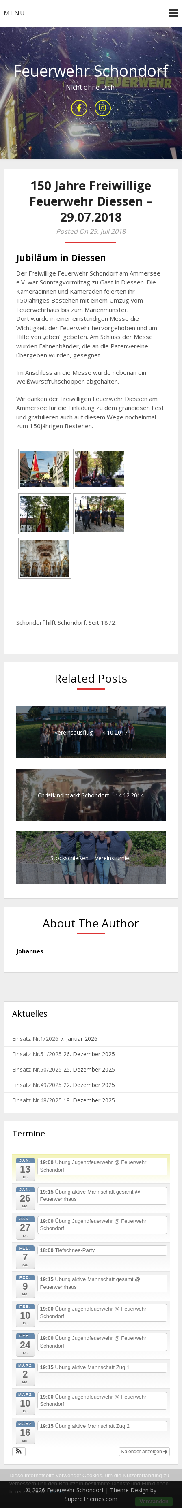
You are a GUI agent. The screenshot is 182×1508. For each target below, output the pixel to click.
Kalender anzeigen (144, 1452)
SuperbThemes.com (91, 1499)
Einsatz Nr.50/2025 (37, 1069)
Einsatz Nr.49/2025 (37, 1085)
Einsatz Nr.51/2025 (37, 1054)
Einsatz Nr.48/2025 (37, 1100)
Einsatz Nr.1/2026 (35, 1038)
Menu (14, 13)
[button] (19, 1452)
